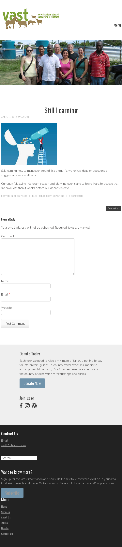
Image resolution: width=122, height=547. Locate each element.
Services (5, 512)
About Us (6, 517)
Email (5, 294)
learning (59, 196)
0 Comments (76, 196)
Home (4, 506)
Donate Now (32, 383)
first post (45, 196)
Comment (7, 236)
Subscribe (12, 493)
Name (5, 281)
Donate (4, 528)
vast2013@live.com (13, 445)
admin (25, 117)
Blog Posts (21, 196)
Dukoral (113, 208)
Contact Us (7, 533)
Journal (4, 523)
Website (6, 307)
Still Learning (61, 110)
